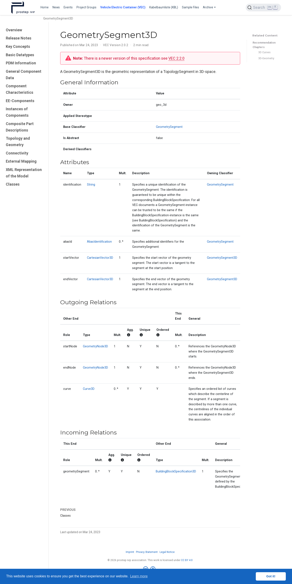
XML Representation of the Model (24, 172)
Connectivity (17, 153)
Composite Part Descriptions (20, 126)
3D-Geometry (266, 58)
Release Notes (18, 38)
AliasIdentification (99, 242)
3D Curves (264, 52)
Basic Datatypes (20, 55)
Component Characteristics (19, 89)
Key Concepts (18, 46)
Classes (12, 184)
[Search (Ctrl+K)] (263, 7)
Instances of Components (17, 112)
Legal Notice (167, 552)
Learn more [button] (139, 576)
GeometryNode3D (95, 346)
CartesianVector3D (100, 258)
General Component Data (23, 74)
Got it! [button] (270, 576)
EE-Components (20, 100)
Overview (14, 30)
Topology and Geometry (18, 141)
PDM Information (21, 63)
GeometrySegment (169, 127)
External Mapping (21, 161)
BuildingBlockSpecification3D (176, 471)
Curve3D (88, 389)
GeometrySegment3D (222, 258)
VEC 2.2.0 (176, 58)
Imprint (130, 552)
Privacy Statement (147, 552)
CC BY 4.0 (187, 560)
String (91, 184)
